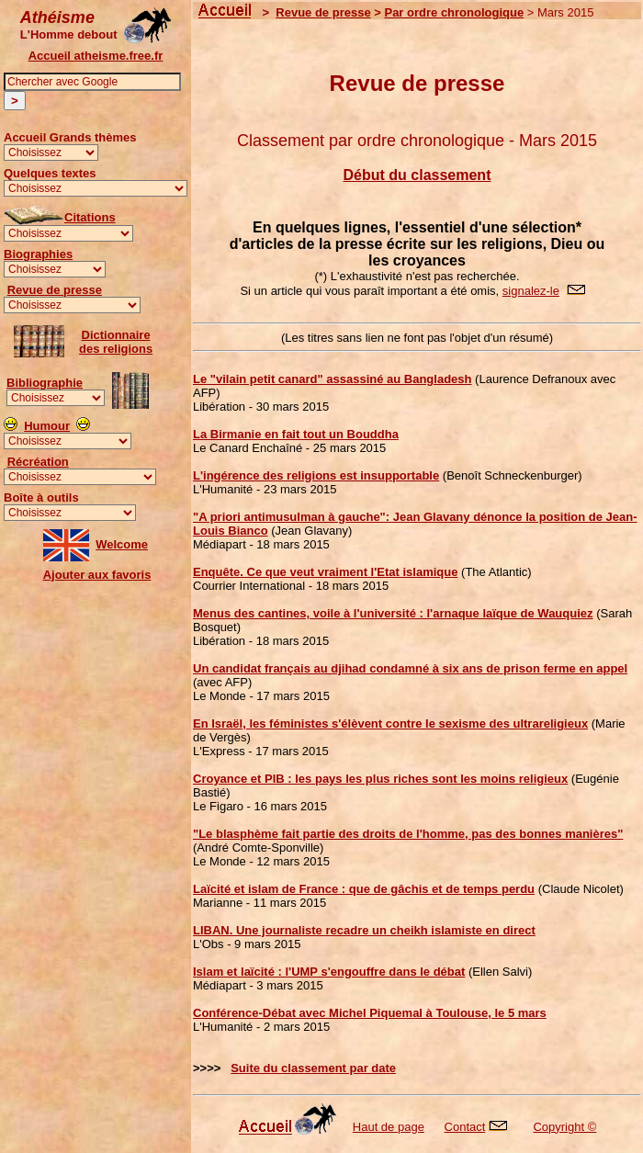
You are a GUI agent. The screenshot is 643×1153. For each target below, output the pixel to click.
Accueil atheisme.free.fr (96, 55)
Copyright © (564, 1127)
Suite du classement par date (313, 1068)
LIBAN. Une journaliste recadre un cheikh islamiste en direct (364, 930)
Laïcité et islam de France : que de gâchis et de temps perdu (364, 889)
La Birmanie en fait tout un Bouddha (296, 434)
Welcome (122, 544)
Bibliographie (44, 383)
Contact (465, 1127)
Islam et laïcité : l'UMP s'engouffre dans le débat (329, 971)
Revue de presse (54, 290)
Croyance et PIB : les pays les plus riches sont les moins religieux (380, 779)
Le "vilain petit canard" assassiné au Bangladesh (332, 379)
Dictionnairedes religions (115, 342)
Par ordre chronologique (454, 12)
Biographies (38, 254)
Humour (47, 426)
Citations (90, 217)
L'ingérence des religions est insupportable (316, 475)
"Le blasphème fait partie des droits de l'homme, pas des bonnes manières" (408, 834)
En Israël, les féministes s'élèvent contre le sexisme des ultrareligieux (390, 723)
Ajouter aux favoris (97, 575)
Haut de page (388, 1127)
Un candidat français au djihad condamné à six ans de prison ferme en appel (410, 668)
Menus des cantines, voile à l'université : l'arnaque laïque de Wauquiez (393, 613)
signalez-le (530, 291)
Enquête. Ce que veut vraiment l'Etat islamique (325, 572)
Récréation (38, 462)
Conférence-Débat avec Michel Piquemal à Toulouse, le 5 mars (370, 1013)
